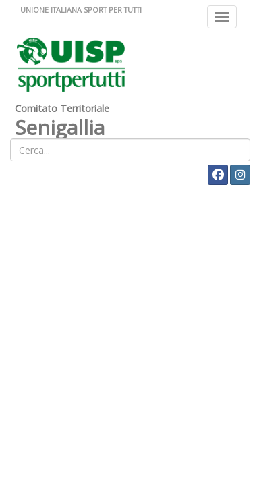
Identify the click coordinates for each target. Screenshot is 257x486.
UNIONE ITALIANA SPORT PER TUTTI (81, 10)
